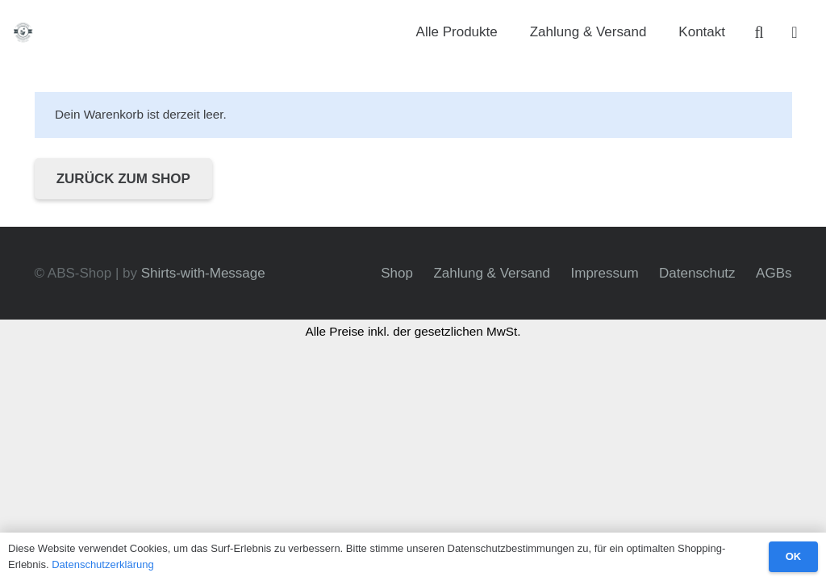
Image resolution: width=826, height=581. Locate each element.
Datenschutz (697, 273)
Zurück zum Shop (123, 178)
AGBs (773, 273)
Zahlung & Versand (491, 273)
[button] (759, 32)
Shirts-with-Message (203, 273)
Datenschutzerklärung (102, 564)
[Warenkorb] (794, 32)
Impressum (605, 273)
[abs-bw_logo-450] (24, 33)
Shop (397, 273)
